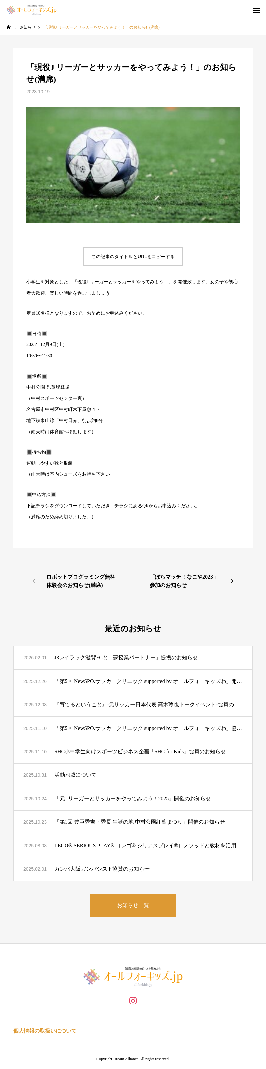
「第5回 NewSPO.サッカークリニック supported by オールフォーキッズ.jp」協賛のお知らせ (148, 728)
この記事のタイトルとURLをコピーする (133, 256)
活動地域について (75, 775)
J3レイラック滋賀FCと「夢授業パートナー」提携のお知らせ (126, 657)
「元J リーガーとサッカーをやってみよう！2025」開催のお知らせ (132, 798)
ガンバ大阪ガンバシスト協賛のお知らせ (102, 869)
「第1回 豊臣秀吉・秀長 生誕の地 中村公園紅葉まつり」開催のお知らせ (139, 822)
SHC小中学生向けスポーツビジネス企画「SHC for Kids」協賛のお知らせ (140, 751)
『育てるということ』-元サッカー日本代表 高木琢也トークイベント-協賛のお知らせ (148, 704)
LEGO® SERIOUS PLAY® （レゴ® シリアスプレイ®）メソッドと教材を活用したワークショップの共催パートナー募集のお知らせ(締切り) (148, 845)
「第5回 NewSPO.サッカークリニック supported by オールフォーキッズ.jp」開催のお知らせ (148, 681)
